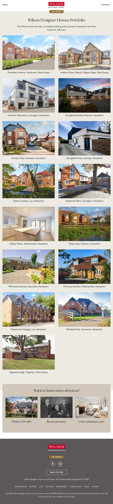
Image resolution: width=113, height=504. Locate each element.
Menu (5, 5)
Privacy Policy (43, 497)
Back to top (56, 472)
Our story (50, 486)
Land (41, 486)
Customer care (75, 486)
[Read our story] (56, 412)
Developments (21, 486)
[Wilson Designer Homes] (56, 4)
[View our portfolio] (21, 412)
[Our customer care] (91, 412)
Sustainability (61, 486)
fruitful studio (70, 497)
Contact (105, 5)
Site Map (52, 497)
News (86, 486)
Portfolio (33, 486)
